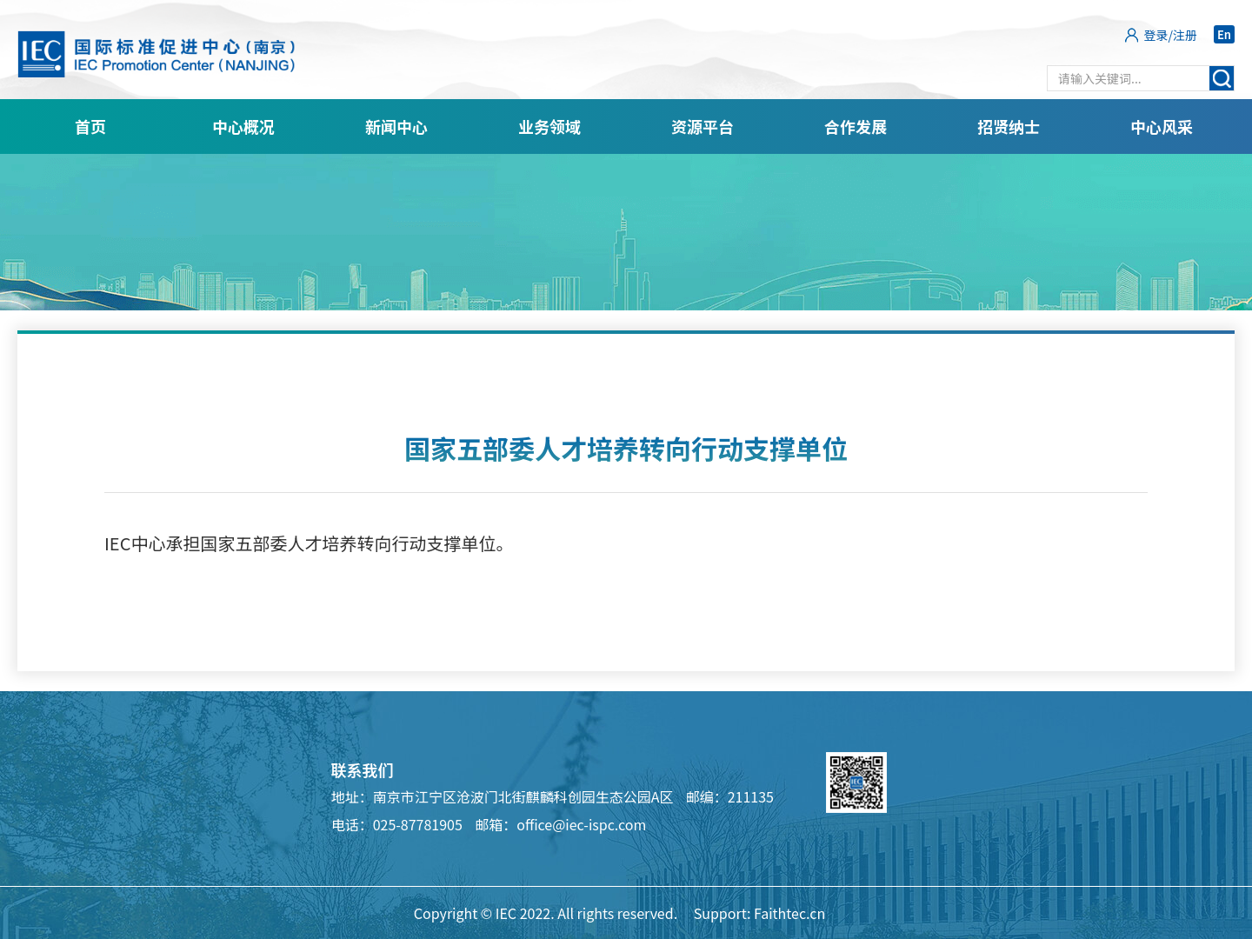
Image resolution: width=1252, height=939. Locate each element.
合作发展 (855, 126)
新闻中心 (396, 126)
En (1224, 34)
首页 (90, 126)
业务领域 (549, 126)
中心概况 (243, 126)
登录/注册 (1171, 34)
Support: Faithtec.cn (760, 912)
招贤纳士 (1008, 126)
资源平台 (702, 126)
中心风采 (1161, 126)
